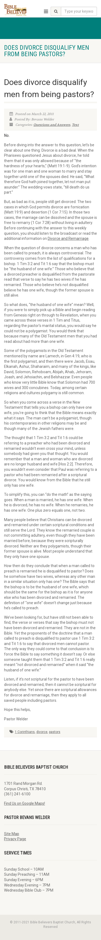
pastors (54, 732)
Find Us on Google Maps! (24, 803)
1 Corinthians (25, 732)
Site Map (11, 834)
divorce (41, 732)
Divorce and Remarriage (68, 238)
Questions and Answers (51, 125)
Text (75, 125)
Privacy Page (15, 839)
